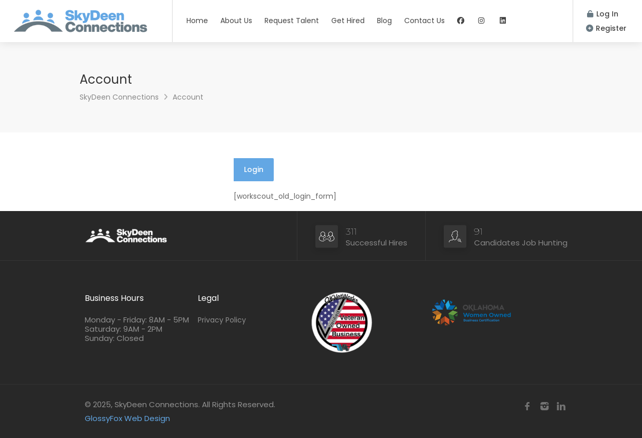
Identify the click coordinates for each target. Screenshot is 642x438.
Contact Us (424, 20)
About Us (236, 20)
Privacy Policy (222, 320)
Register (606, 28)
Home (197, 20)
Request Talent (292, 20)
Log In (602, 14)
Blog (384, 20)
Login (253, 169)
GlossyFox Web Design (127, 418)
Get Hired (348, 20)
